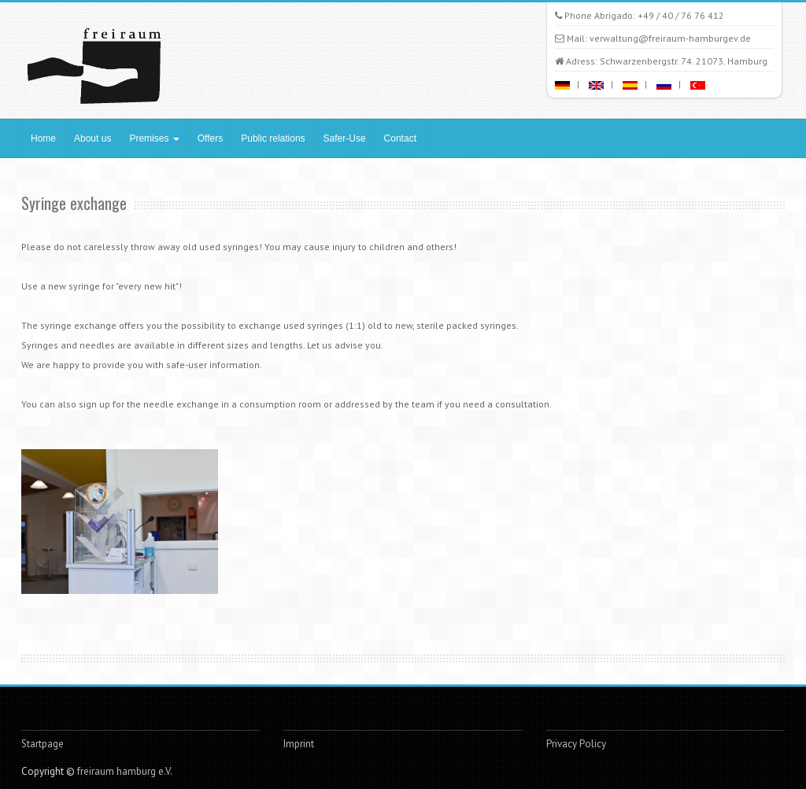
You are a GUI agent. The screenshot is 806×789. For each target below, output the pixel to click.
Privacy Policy (576, 743)
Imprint (298, 743)
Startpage (42, 743)
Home (43, 138)
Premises (154, 138)
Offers (210, 138)
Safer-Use (345, 138)
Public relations (273, 138)
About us (92, 138)
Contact (400, 138)
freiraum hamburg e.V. (124, 771)
